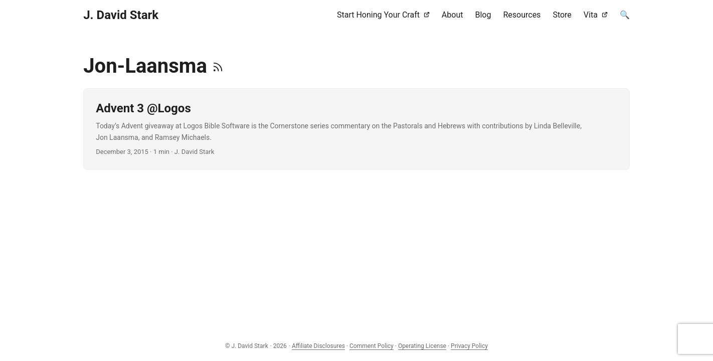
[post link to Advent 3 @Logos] (356, 129)
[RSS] (218, 66)
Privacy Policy (469, 345)
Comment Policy (371, 345)
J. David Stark (120, 15)
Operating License (422, 345)
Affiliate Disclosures (318, 345)
